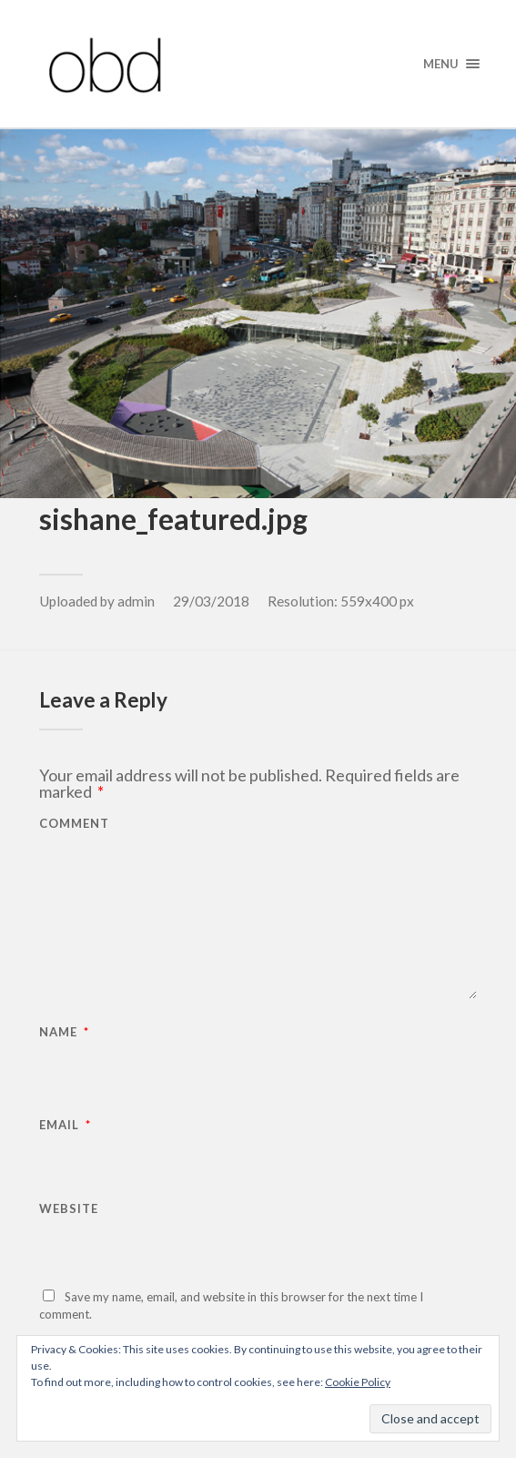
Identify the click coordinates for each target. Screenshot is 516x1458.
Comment (74, 824)
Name (64, 1032)
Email (65, 1125)
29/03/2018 (211, 601)
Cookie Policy (357, 1382)
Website (68, 1209)
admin (136, 601)
